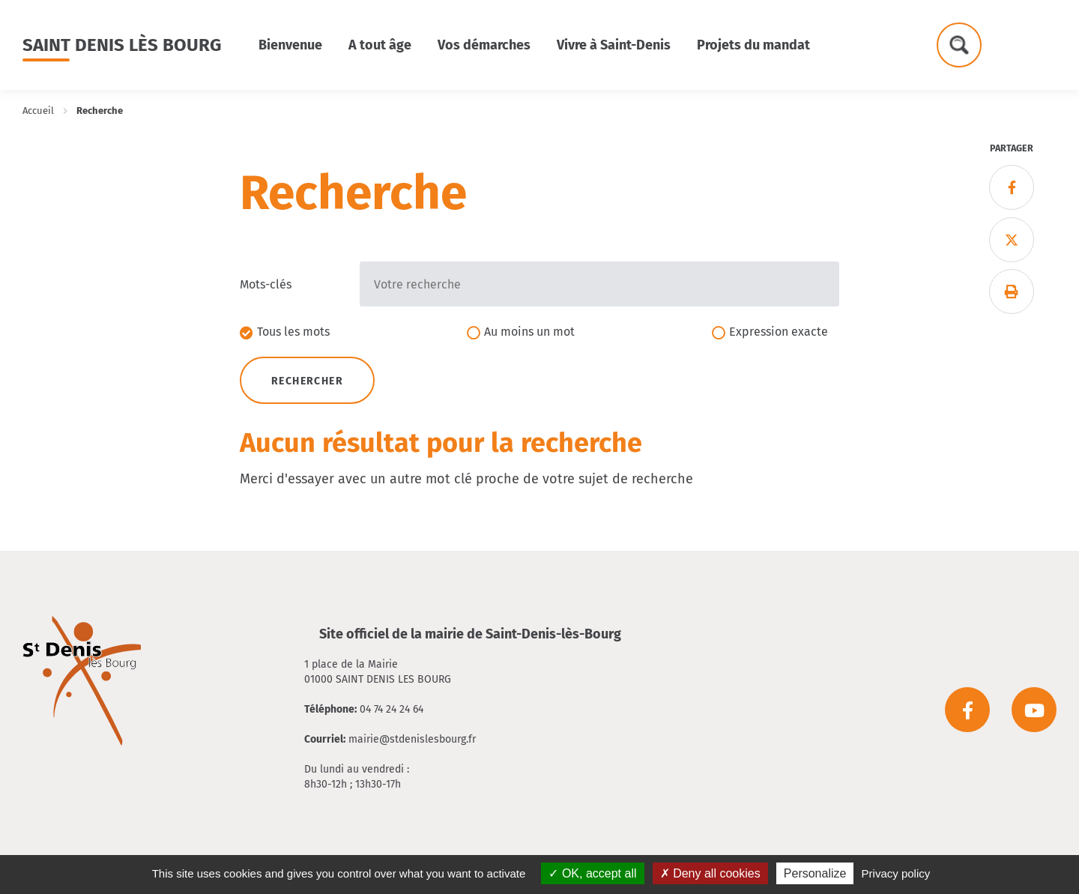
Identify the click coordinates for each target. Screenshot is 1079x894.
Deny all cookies (710, 873)
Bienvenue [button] (290, 45)
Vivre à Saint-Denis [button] (614, 45)
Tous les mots (293, 331)
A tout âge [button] (379, 45)
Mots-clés (265, 284)
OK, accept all (592, 873)
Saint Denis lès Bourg (121, 44)
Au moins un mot (529, 331)
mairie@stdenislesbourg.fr (412, 739)
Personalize (815, 873)
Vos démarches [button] (484, 45)
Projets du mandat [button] (753, 45)
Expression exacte (778, 331)
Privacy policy (896, 873)
